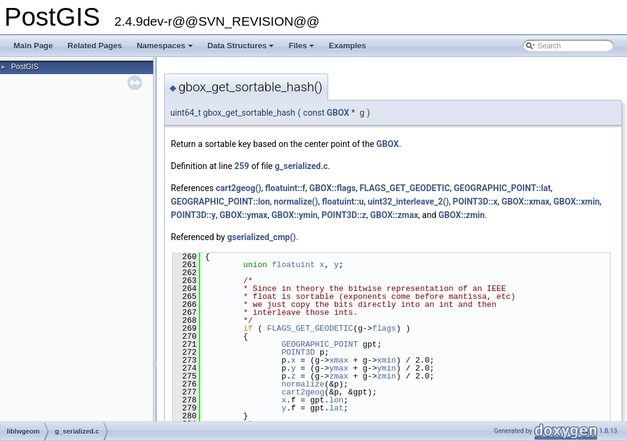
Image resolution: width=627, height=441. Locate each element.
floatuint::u (343, 201)
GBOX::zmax (394, 215)
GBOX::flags (332, 188)
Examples (347, 45)
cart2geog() (238, 188)
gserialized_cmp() (261, 237)
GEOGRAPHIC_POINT (320, 344)
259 (242, 166)
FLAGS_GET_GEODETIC (404, 188)
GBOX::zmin (461, 215)
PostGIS (25, 66)
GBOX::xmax (525, 201)
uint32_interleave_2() (408, 201)
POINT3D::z (343, 215)
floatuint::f (285, 188)
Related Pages (94, 45)
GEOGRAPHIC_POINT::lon (220, 201)
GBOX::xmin (577, 201)
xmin (386, 360)
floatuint (293, 264)
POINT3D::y (193, 215)
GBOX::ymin (294, 215)
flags (384, 328)
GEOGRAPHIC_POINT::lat (502, 188)
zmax (338, 376)
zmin (386, 376)
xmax (338, 360)
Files (302, 49)
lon (336, 399)
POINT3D (298, 352)
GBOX (337, 113)
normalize (303, 384)
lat (336, 407)
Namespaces (166, 49)
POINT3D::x (474, 201)
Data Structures (242, 49)
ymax (338, 368)
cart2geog (303, 392)
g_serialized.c (301, 166)
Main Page (33, 45)
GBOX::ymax (243, 215)
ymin (386, 368)
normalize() (296, 201)
